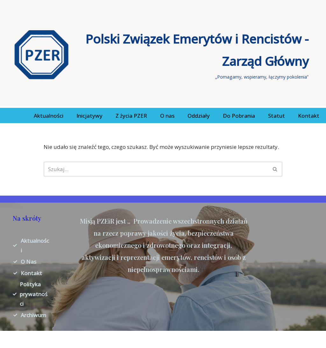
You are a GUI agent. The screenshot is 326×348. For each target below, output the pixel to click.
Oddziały (199, 115)
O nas (167, 115)
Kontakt (308, 115)
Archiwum (33, 315)
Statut (276, 115)
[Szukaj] (156, 169)
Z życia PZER (131, 115)
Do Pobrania (239, 115)
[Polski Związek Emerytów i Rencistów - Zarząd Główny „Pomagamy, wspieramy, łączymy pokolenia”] (161, 55)
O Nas (28, 261)
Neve (11, 339)
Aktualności (48, 115)
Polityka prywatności (33, 294)
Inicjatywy (89, 115)
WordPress (67, 339)
